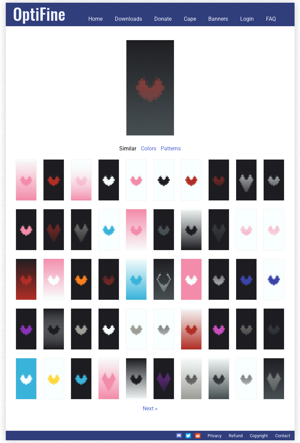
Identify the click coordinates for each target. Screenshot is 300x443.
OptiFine (39, 13)
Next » (150, 408)
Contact (282, 435)
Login (247, 19)
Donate (163, 19)
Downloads (128, 19)
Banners (218, 19)
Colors (148, 148)
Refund (236, 435)
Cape (190, 19)
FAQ (271, 19)
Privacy (215, 435)
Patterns (171, 148)
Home (95, 19)
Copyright (259, 435)
